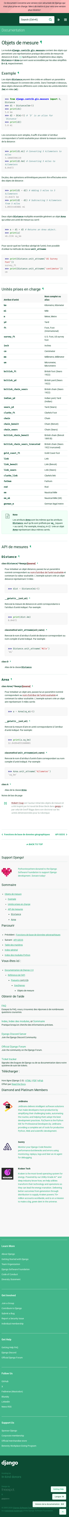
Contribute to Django (12, 1308)
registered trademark (14, 1511)
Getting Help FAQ (10, 1347)
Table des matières (14, 945)
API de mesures (15, 909)
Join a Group (8, 1303)
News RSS (6, 1406)
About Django (8, 1254)
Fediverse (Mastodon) (12, 1391)
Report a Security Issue (13, 1318)
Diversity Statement (11, 1279)
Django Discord (9, 1352)
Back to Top (34, 844)
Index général (11, 950)
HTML (28, 1080)
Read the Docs (19, 1084)
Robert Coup (17, 803)
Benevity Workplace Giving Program (19, 1446)
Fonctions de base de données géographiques (26, 834)
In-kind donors (11, 1477)
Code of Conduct (10, 1274)
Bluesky (5, 1396)
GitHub (5, 1381)
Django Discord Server (14, 1034)
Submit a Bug (8, 1313)
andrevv (9, 1499)
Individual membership (13, 1323)
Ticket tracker (9, 1059)
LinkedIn (6, 1401)
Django (4, 20)
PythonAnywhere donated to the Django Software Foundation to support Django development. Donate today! (37, 872)
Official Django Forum (14, 1046)
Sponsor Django (9, 1430)
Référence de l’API (16, 975)
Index (5, 1021)
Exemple (12, 899)
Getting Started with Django (15, 1259)
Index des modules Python (17, 955)
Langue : (59, 1497)
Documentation (13, 30)
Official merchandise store (14, 1441)
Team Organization (11, 1264)
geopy (58, 806)
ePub (40, 1080)
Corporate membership (13, 1435)
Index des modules (19, 1021)
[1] (20, 57)
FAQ (4, 1005)
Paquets (19, 980)
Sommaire (39, 1021)
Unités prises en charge (19, 904)
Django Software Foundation (16, 1269)
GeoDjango (19, 985)
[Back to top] (62, 1511)
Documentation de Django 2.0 (19, 970)
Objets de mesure (13, 894)
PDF (35, 1080)
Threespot (9, 1490)
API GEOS (61, 834)
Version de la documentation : (49, 1504)
